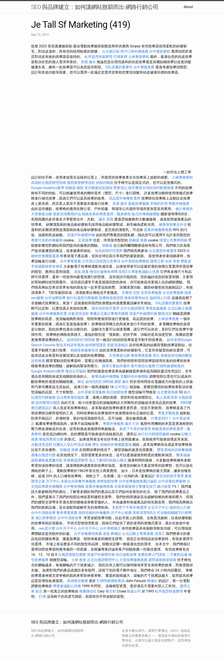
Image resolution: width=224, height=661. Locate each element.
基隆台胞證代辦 (43, 455)
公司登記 (122, 387)
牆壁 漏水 (121, 382)
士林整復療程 (138, 57)
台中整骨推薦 (71, 261)
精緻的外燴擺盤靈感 (116, 444)
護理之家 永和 (161, 261)
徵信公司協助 (75, 371)
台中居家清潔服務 (91, 392)
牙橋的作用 (159, 203)
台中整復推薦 (143, 67)
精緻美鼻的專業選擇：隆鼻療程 (106, 214)
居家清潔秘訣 (117, 345)
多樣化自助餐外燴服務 (78, 481)
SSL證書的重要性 (119, 67)
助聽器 (107, 245)
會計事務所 (184, 209)
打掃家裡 (120, 57)
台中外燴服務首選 (53, 314)
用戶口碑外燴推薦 (134, 51)
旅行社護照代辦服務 (82, 298)
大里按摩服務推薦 (133, 560)
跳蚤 (85, 272)
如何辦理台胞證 (47, 403)
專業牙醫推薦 (168, 413)
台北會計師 (110, 51)
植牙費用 (135, 188)
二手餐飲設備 (176, 555)
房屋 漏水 (88, 62)
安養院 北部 (131, 293)
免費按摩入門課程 (152, 555)
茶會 (176, 261)
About (188, 7)
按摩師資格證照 (111, 298)
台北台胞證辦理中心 (103, 560)
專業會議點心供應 (145, 272)
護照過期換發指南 (162, 560)
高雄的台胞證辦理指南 (48, 183)
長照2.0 (124, 272)
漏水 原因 (105, 219)
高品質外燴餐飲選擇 (125, 198)
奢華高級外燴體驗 (105, 376)
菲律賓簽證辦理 (75, 460)
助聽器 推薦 (138, 240)
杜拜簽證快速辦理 (98, 57)
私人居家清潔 (166, 397)
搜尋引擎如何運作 (116, 366)
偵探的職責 (104, 183)
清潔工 (159, 534)
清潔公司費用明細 (173, 240)
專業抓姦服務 (156, 308)
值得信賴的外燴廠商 (94, 513)
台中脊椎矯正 (111, 528)
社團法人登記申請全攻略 (72, 444)
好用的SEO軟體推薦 (158, 188)
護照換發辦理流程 (81, 183)
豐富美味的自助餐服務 (174, 450)
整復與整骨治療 (51, 439)
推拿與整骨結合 (136, 298)
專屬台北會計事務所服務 (109, 314)
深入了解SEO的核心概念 (108, 460)
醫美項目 (165, 314)
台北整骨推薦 (167, 392)
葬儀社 (116, 534)
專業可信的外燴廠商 (47, 240)
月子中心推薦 (121, 513)
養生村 (110, 591)
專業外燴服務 (178, 203)
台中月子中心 (66, 528)
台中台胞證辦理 (132, 308)
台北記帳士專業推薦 (138, 534)
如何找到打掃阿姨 (81, 340)
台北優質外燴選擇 (163, 251)
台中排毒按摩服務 (172, 481)
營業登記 (120, 188)
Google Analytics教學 (47, 188)
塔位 (156, 355)
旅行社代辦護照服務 (153, 434)
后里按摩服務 (152, 293)
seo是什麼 (47, 528)
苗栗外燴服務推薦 (158, 230)
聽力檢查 (164, 486)
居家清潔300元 (144, 513)
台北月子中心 (158, 507)
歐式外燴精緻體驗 (146, 214)
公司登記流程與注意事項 (101, 261)
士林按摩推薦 (168, 319)
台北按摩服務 (173, 293)
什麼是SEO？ (161, 418)
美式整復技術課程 (98, 188)
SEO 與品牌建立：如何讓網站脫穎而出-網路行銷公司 (94, 7)
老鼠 (77, 272)
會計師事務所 (45, 518)
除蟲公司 (134, 591)
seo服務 (37, 298)
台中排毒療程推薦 (88, 534)
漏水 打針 (132, 424)
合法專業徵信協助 (70, 397)
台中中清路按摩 (43, 513)
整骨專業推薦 (141, 355)
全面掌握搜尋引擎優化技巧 (135, 486)
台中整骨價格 (74, 486)
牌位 (80, 382)
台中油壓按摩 (55, 298)
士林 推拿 (78, 560)
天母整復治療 (41, 214)
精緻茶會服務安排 (84, 350)
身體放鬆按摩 (108, 481)
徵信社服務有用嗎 (104, 272)
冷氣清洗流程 (78, 314)
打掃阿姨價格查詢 (170, 366)
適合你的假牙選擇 (105, 308)
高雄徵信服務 (77, 581)
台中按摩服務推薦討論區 (138, 481)
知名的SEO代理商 (108, 251)
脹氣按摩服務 (139, 203)
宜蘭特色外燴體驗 (134, 376)
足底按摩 (85, 240)
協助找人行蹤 (160, 298)
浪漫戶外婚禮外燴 (81, 235)
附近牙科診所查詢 (70, 345)
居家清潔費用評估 (67, 214)
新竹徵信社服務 (143, 366)
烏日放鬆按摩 (117, 392)
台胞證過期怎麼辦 (72, 555)
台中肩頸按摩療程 (135, 261)
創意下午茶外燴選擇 (135, 429)
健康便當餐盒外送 (173, 224)
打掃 (42, 596)
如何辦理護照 (95, 345)
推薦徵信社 (88, 591)
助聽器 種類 (74, 188)
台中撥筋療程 (160, 51)
